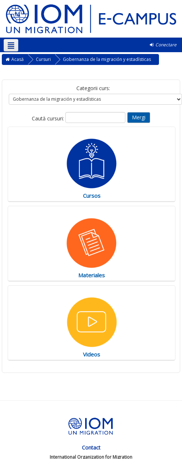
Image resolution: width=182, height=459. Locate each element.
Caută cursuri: (48, 118)
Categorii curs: (93, 88)
